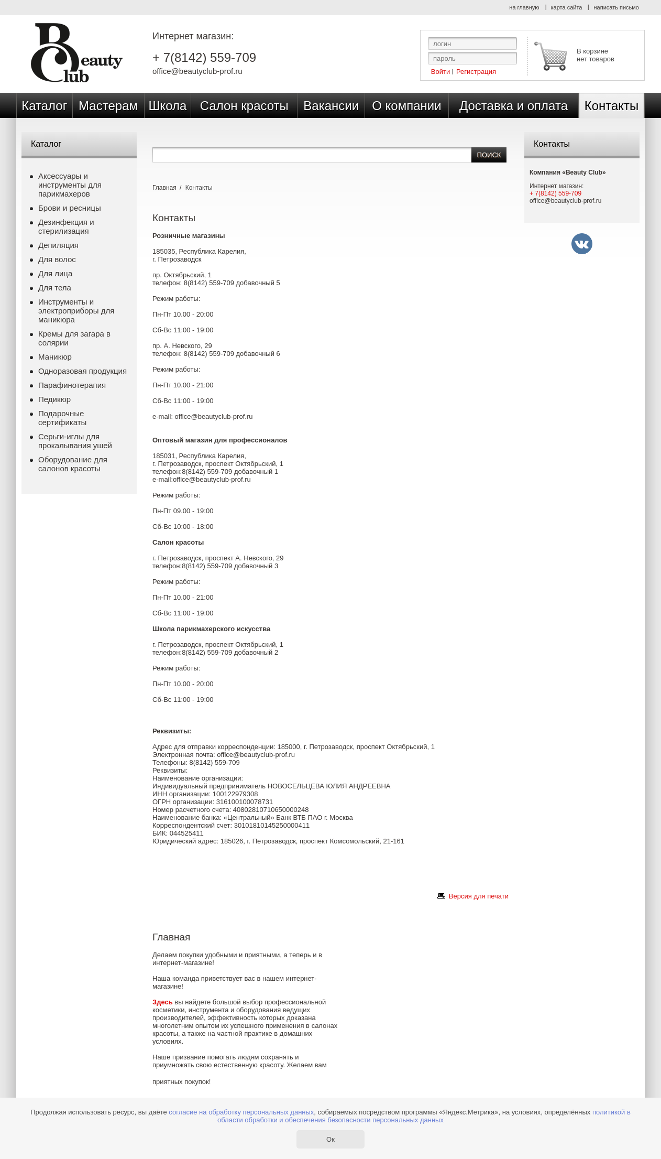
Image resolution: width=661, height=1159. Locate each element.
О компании (406, 106)
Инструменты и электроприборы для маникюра (76, 310)
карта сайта (566, 7)
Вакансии (331, 106)
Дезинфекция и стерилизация (66, 226)
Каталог (44, 106)
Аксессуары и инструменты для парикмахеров (70, 184)
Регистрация (476, 71)
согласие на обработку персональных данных (241, 1112)
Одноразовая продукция (82, 370)
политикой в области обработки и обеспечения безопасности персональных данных (424, 1116)
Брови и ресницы (69, 207)
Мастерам (108, 106)
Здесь (162, 1002)
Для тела (54, 287)
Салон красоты (244, 106)
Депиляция (58, 245)
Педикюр (54, 399)
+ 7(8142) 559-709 (204, 57)
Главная (164, 187)
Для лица (55, 273)
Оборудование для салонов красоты (72, 464)
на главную (524, 7)
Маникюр (55, 356)
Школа (167, 106)
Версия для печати (479, 896)
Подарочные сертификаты (62, 418)
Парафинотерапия (72, 385)
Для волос (57, 259)
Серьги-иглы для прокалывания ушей (75, 441)
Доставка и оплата (513, 106)
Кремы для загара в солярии (74, 338)
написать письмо (616, 7)
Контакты (612, 106)
